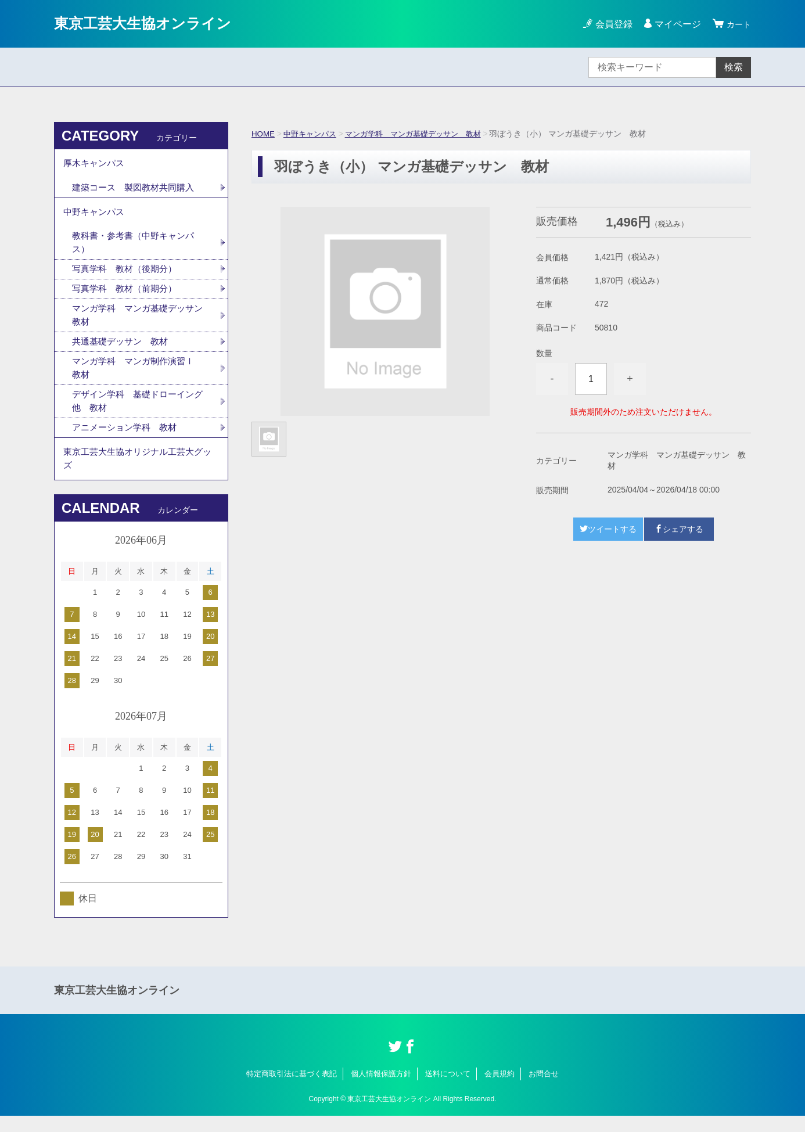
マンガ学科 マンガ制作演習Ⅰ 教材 (141, 378)
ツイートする (608, 529)
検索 (733, 67)
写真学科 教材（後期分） (128, 276)
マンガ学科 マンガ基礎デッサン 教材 (423, 133)
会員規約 (499, 1090)
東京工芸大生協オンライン (153, 24)
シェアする (679, 529)
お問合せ (544, 1090)
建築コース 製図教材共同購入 (137, 190)
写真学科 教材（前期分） (128, 296)
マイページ (674, 24)
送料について (447, 1090)
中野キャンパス (313, 133)
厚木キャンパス (95, 165)
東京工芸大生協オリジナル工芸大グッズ (137, 473)
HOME (263, 133)
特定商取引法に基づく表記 (291, 1090)
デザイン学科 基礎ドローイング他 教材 (137, 413)
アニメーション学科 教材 (128, 440)
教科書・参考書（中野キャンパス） (137, 249)
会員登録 (610, 24)
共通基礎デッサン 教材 (123, 351)
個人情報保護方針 (381, 1090)
